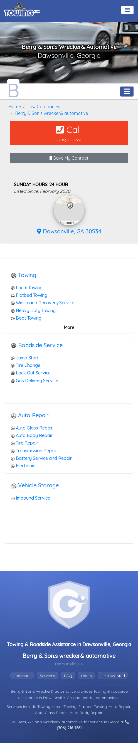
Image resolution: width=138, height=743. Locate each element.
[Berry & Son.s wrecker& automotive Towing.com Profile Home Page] (13, 89)
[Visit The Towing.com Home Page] (22, 8)
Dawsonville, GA (58, 697)
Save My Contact (69, 158)
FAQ (68, 675)
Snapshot (22, 675)
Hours (86, 675)
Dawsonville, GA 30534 (69, 231)
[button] (70, 205)
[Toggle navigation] (127, 10)
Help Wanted (113, 675)
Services (47, 675)
